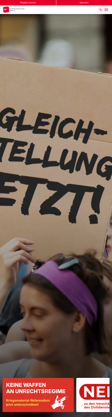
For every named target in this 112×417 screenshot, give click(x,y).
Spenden (84, 2)
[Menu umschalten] (106, 10)
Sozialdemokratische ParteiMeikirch (17, 9)
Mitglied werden (28, 2)
